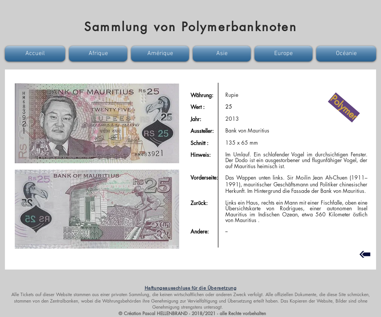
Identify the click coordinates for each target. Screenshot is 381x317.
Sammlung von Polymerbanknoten (190, 27)
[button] (36, 54)
